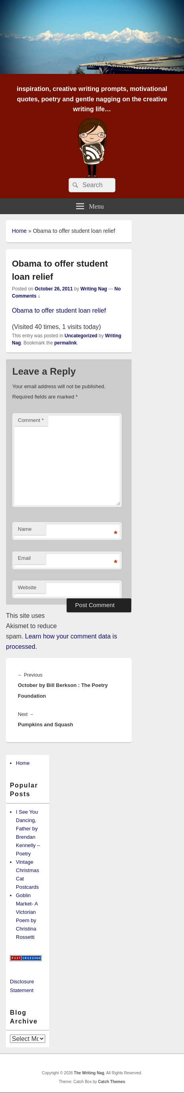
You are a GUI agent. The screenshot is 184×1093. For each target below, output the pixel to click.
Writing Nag (93, 289)
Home (19, 231)
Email (24, 558)
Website (27, 587)
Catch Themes (111, 1081)
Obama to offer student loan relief (59, 310)
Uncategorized (81, 336)
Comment (31, 420)
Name (25, 529)
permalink (65, 343)
